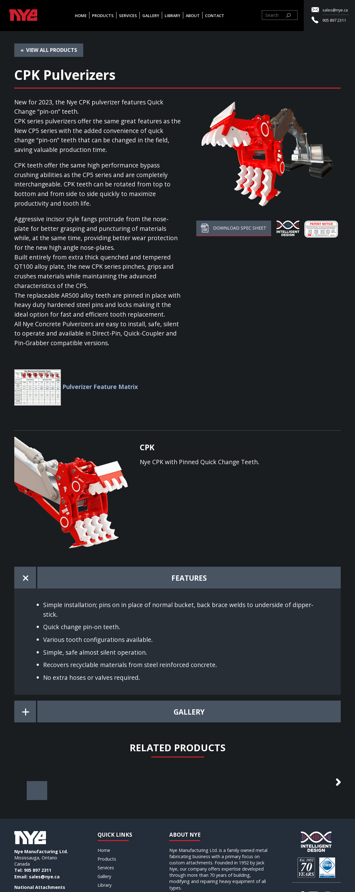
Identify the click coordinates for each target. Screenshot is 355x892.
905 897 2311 (334, 20)
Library (172, 15)
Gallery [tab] (189, 712)
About (193, 15)
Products (103, 15)
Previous (20, 793)
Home (81, 15)
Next (334, 793)
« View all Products (48, 50)
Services (128, 15)
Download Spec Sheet (233, 228)
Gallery (150, 15)
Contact (214, 15)
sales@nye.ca (335, 10)
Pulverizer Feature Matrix (100, 386)
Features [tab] (189, 578)
